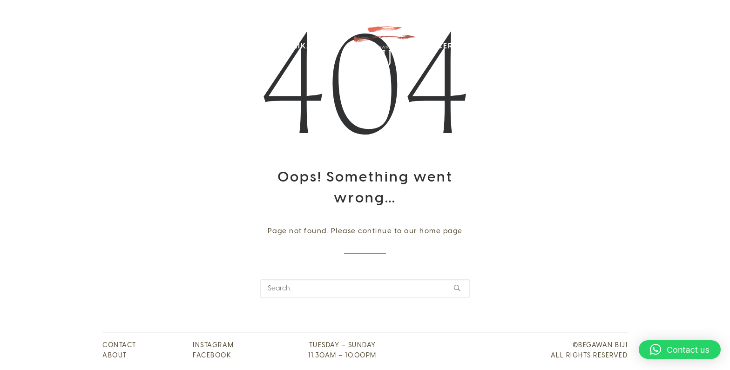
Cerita (451, 46)
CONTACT (119, 345)
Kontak (538, 46)
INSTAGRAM (213, 345)
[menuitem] (165, 46)
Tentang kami (165, 46)
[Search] (365, 288)
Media (581, 46)
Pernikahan (304, 46)
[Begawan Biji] (383, 46)
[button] (456, 287)
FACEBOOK (212, 355)
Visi (218, 46)
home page (441, 231)
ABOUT (114, 355)
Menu (252, 46)
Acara (494, 46)
